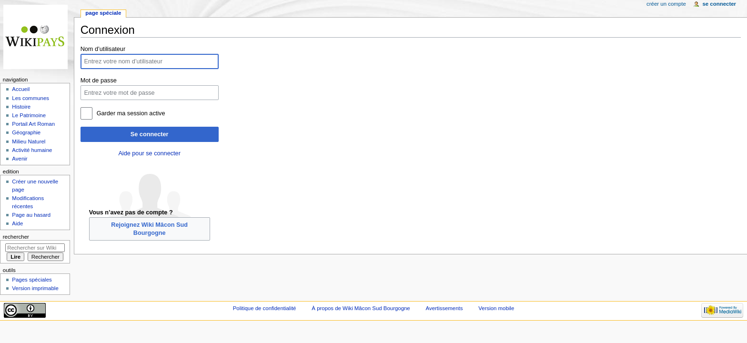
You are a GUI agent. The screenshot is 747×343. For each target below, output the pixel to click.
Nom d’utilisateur (103, 49)
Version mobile (496, 308)
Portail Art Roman (33, 124)
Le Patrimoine (29, 115)
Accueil (21, 89)
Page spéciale (103, 13)
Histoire (21, 107)
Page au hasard (31, 215)
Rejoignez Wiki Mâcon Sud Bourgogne (149, 229)
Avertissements (444, 308)
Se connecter (150, 134)
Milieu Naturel (28, 141)
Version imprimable (35, 288)
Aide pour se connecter (149, 153)
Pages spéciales (31, 279)
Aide (17, 223)
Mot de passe (99, 80)
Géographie (26, 132)
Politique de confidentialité (264, 308)
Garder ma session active (131, 113)
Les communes (30, 98)
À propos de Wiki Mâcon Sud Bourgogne (361, 308)
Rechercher (16, 237)
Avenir (19, 158)
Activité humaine (32, 150)
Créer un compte (666, 4)
